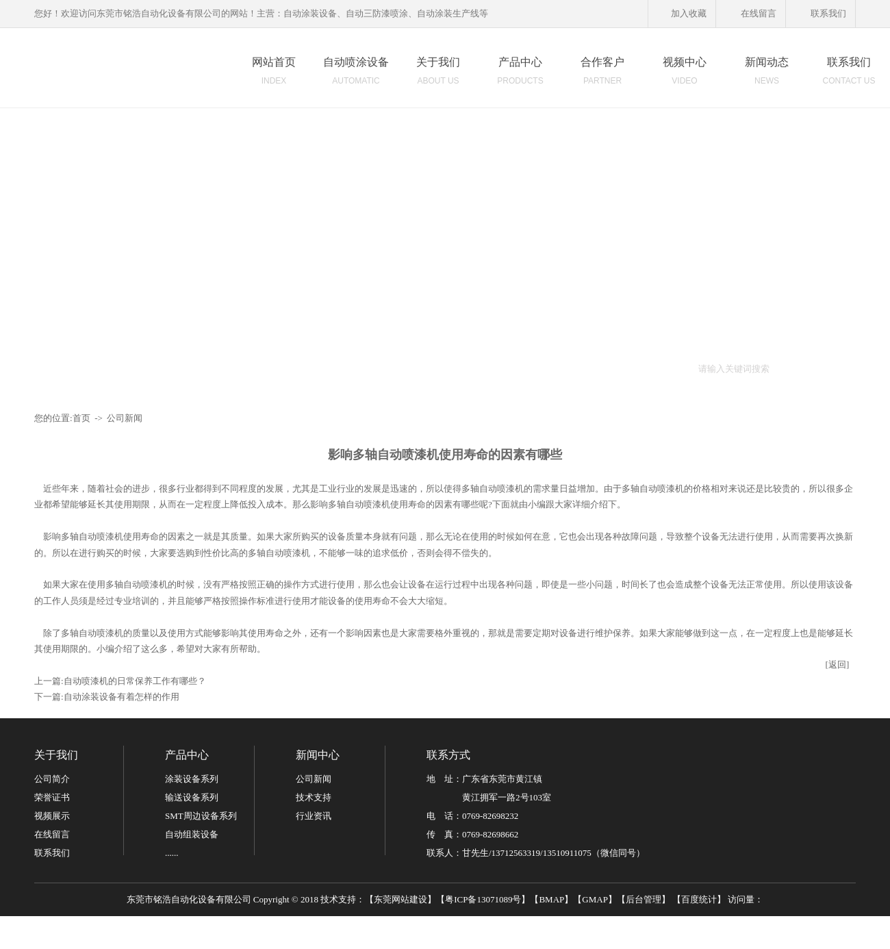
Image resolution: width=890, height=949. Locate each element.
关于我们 (438, 74)
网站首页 (274, 74)
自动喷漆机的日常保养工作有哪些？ (135, 681)
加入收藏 (681, 14)
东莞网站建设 (400, 899)
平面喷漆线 (477, 368)
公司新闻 (124, 418)
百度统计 (699, 899)
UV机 (662, 368)
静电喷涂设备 (535, 368)
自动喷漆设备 (250, 368)
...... (172, 853)
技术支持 (313, 797)
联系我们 (820, 14)
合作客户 (602, 74)
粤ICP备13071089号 (483, 899)
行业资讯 (313, 816)
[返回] (838, 664)
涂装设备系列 (191, 779)
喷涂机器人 (308, 368)
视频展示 (52, 816)
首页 (81, 418)
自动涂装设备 (135, 368)
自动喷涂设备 (356, 74)
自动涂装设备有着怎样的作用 (121, 697)
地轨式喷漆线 (419, 368)
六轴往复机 (362, 368)
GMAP (595, 899)
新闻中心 (318, 755)
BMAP (551, 899)
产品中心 (520, 74)
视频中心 (685, 74)
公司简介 (52, 779)
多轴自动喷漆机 (653, 488)
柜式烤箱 (589, 368)
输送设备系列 (191, 797)
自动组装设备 (191, 834)
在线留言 (750, 14)
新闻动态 (767, 74)
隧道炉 (628, 368)
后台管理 (643, 899)
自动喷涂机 (192, 368)
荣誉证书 (52, 797)
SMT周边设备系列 (201, 816)
